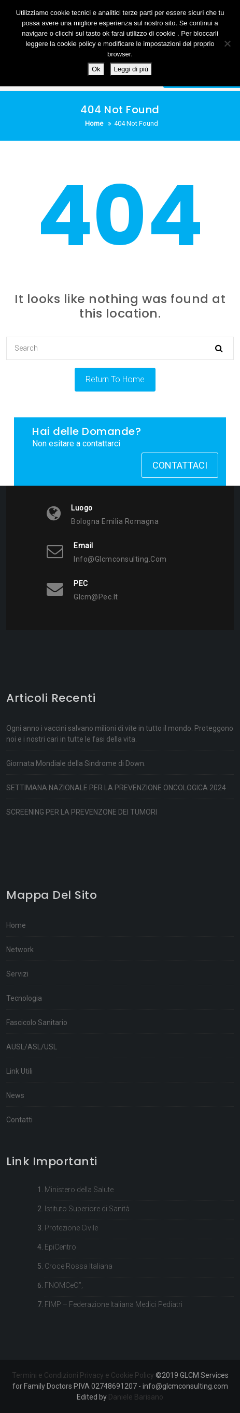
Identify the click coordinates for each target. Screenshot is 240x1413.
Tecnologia (24, 1067)
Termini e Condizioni (45, 1375)
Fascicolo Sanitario (36, 1091)
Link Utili (19, 1140)
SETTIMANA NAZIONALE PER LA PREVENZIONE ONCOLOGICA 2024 (116, 826)
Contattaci (179, 465)
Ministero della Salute (79, 1236)
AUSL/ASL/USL (31, 1115)
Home (16, 994)
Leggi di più (131, 69)
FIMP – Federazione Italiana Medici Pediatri (113, 1351)
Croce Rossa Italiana (78, 1313)
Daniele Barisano (135, 1397)
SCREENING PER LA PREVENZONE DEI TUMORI (81, 851)
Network (20, 1018)
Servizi (17, 1043)
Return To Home (115, 379)
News (15, 1164)
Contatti (19, 1188)
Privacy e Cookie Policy (117, 1375)
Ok (96, 69)
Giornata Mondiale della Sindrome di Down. (76, 802)
